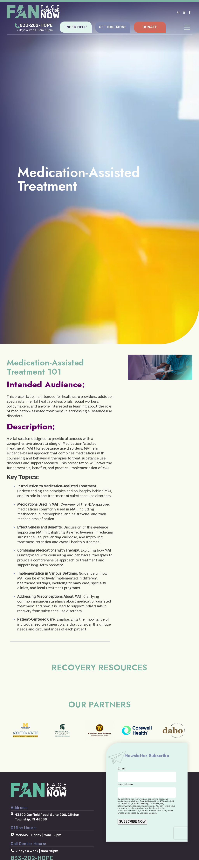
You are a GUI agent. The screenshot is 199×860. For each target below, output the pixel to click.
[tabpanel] (99, 172)
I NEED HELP (76, 27)
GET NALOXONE (113, 27)
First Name (125, 784)
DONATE (150, 27)
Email (121, 768)
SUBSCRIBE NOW (132, 821)
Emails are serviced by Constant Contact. (137, 813)
